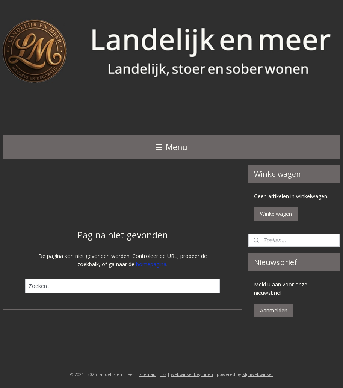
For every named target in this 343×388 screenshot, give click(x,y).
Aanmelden (273, 310)
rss (163, 374)
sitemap (147, 374)
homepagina (151, 264)
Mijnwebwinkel (257, 374)
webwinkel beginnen (192, 374)
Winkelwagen (276, 213)
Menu (171, 147)
